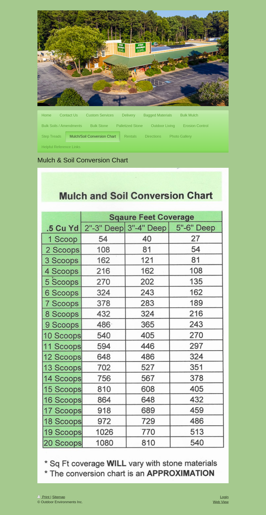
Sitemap (58, 497)
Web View (221, 502)
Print (43, 497)
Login (224, 497)
